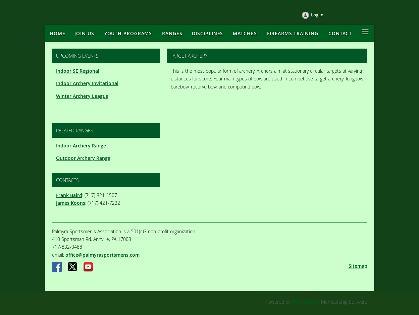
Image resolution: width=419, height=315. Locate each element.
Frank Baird (69, 195)
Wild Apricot (306, 302)
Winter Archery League (82, 96)
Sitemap (358, 266)
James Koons (70, 203)
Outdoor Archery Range (83, 158)
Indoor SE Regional (77, 71)
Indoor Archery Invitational (87, 83)
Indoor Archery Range (81, 145)
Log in (317, 15)
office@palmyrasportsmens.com (102, 255)
